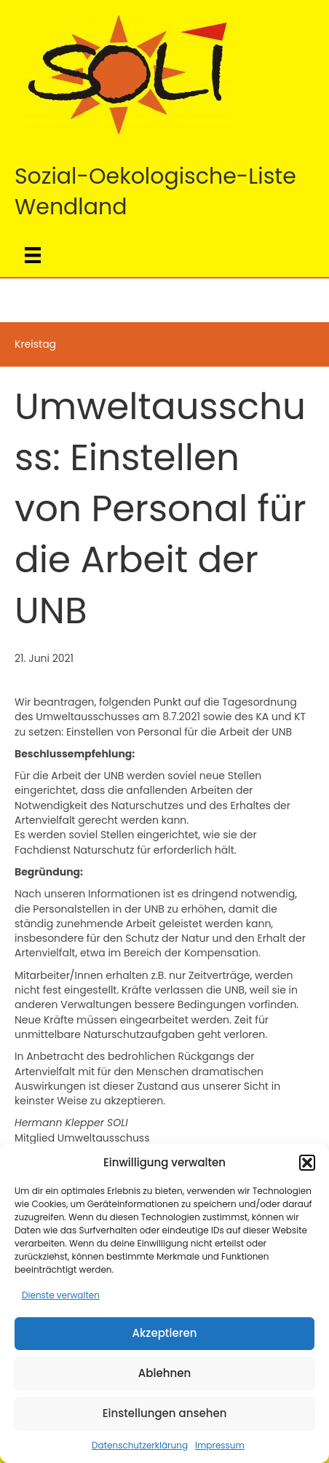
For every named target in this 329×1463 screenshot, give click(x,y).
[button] (307, 1162)
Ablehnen (164, 1373)
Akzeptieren (164, 1333)
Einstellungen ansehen (165, 1413)
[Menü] (33, 255)
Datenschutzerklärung (140, 1445)
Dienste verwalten (61, 1295)
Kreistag (35, 344)
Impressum (220, 1445)
